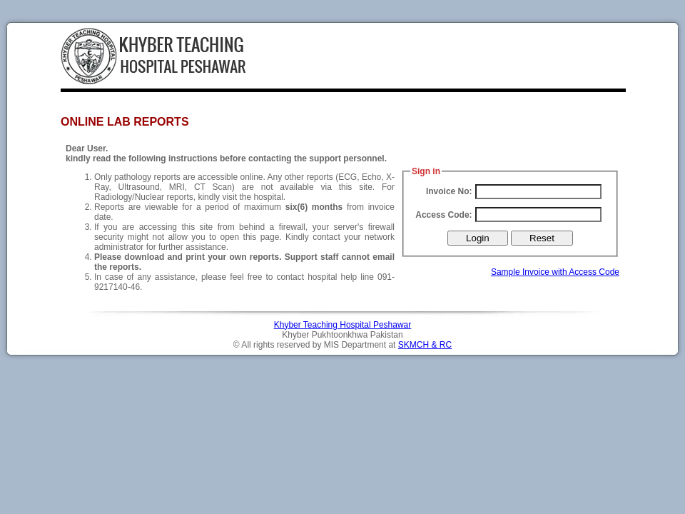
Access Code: (443, 215)
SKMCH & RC (425, 345)
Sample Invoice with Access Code (555, 272)
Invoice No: (449, 191)
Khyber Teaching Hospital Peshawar (343, 325)
